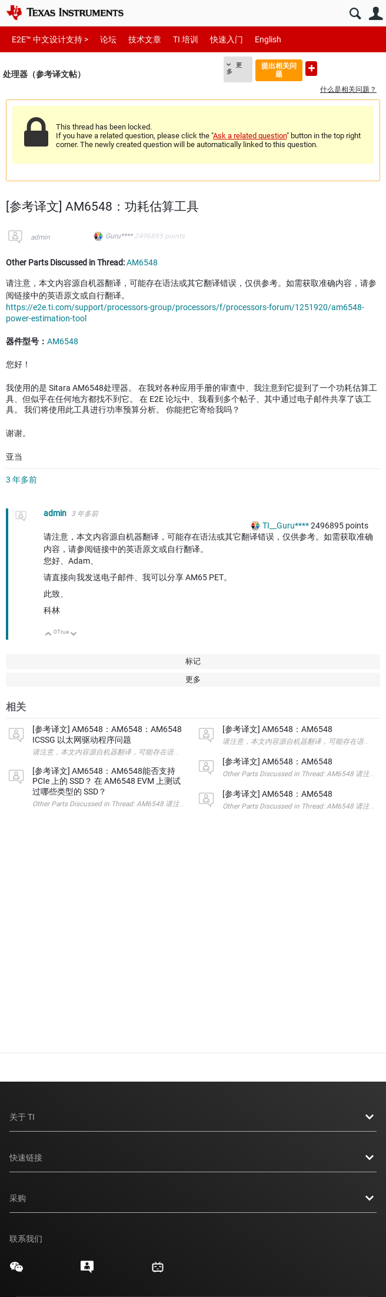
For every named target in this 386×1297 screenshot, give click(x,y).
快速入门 (226, 39)
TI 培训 (185, 39)
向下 (74, 635)
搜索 (355, 14)
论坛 (108, 39)
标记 (193, 661)
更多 (234, 68)
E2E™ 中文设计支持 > (50, 39)
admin (40, 237)
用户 (375, 14)
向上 (49, 635)
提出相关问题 (279, 70)
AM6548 (142, 262)
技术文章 (144, 39)
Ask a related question (250, 135)
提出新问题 (311, 68)
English (268, 39)
